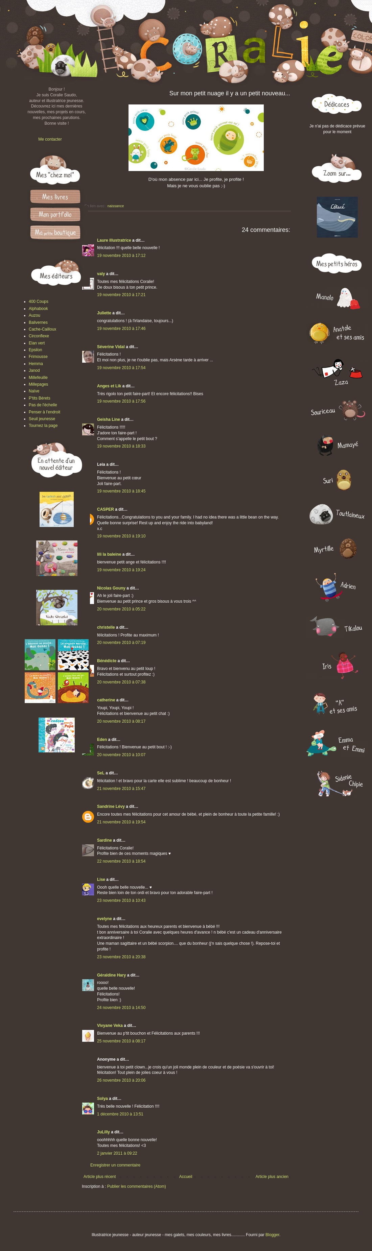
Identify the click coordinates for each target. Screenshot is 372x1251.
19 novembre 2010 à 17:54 (121, 367)
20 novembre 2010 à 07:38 (121, 682)
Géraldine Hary (111, 975)
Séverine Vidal (111, 346)
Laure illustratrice (114, 240)
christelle (106, 627)
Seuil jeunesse (42, 418)
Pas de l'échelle (43, 405)
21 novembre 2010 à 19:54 (121, 822)
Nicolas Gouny (111, 588)
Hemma (36, 363)
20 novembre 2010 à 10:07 (121, 754)
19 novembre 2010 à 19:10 (121, 536)
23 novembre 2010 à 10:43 (121, 900)
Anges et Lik (109, 386)
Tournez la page (43, 425)
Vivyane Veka (110, 1025)
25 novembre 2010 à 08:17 (121, 1041)
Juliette (104, 313)
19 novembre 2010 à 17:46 (121, 328)
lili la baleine (109, 554)
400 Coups (38, 301)
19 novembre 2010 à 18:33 (121, 446)
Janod (34, 370)
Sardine (104, 840)
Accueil (185, 1176)
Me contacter (50, 139)
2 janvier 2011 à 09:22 (117, 1153)
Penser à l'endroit (44, 412)
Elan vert (37, 343)
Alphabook (38, 308)
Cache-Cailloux (42, 329)
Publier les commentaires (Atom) (136, 1186)
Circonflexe (39, 336)
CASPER (105, 509)
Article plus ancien (272, 1176)
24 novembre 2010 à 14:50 (121, 1007)
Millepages (38, 384)
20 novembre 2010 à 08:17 (121, 721)
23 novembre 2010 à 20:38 (121, 957)
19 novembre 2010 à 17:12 (121, 255)
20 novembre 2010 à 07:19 (121, 642)
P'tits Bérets (39, 398)
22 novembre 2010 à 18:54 (121, 861)
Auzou (34, 315)
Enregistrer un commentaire (115, 1165)
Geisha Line (108, 419)
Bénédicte (106, 660)
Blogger (272, 1234)
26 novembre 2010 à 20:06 (121, 1080)
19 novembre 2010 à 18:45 (121, 491)
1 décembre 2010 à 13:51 (120, 1114)
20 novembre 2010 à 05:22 (121, 609)
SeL (100, 773)
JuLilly (103, 1132)
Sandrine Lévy (111, 806)
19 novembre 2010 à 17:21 (121, 294)
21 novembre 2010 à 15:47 (121, 788)
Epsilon (35, 349)
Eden (102, 739)
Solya (102, 1098)
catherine (106, 700)
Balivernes (38, 322)
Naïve (34, 391)
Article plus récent (100, 1176)
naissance (116, 206)
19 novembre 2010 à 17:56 (121, 401)
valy (101, 273)
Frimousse (38, 356)
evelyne (104, 918)
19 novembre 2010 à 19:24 (121, 570)
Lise (101, 879)
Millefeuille (38, 377)
